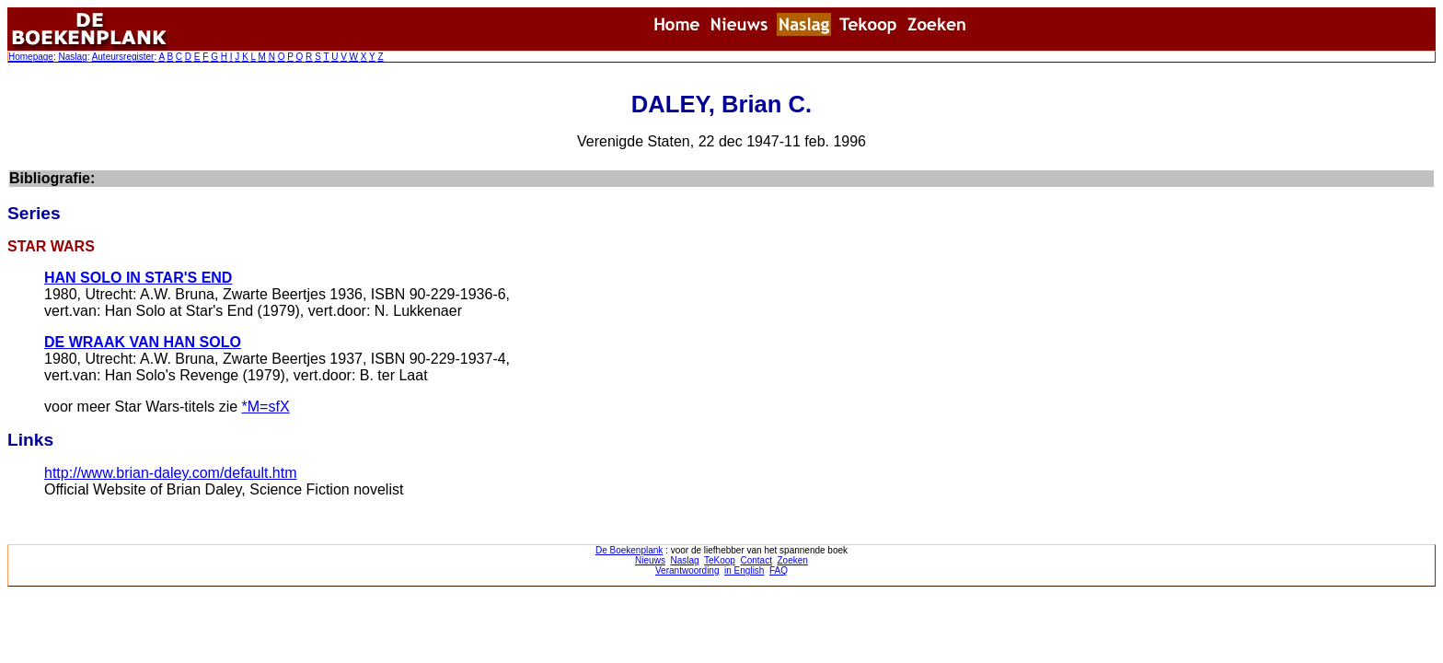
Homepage (30, 57)
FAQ (778, 570)
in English (744, 570)
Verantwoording (687, 570)
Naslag (72, 57)
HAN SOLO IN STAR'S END (138, 277)
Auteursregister (123, 57)
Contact (755, 560)
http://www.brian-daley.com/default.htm (170, 473)
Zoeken (793, 560)
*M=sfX (266, 406)
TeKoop (719, 560)
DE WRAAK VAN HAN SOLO (142, 342)
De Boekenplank (629, 550)
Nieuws (650, 560)
